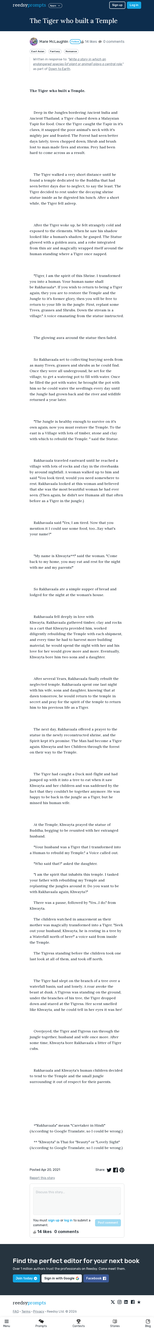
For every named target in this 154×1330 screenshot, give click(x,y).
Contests (79, 1326)
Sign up (117, 5)
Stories (115, 1326)
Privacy (38, 1311)
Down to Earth (59, 69)
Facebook (96, 1278)
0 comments (111, 41)
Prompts (41, 1326)
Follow (75, 41)
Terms (25, 1311)
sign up (54, 1220)
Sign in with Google (61, 1278)
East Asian (37, 51)
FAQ (16, 1311)
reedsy (29, 1303)
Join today (26, 1278)
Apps (55, 5)
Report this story (42, 1178)
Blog (148, 1326)
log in (68, 1220)
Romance (71, 51)
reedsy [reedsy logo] (29, 5)
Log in (134, 5)
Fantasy (55, 51)
